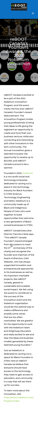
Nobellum (27, 173)
